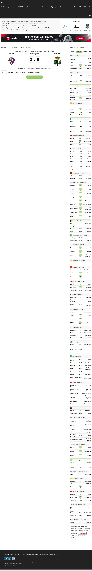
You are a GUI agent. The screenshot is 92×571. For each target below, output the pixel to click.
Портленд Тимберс (72, 428)
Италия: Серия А (76, 119)
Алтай (71, 465)
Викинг (89, 322)
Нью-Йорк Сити (74, 432)
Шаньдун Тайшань (88, 390)
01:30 (80, 374)
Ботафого (88, 359)
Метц (71, 161)
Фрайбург (88, 138)
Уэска (11, 54)
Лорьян (89, 161)
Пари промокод (65, 7)
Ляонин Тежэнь (74, 393)
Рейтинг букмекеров (8, 7)
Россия (29, 7)
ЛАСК (71, 255)
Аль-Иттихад (73, 240)
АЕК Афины (73, 352)
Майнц (72, 144)
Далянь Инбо (87, 404)
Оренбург (72, 59)
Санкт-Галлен (87, 269)
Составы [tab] (10, 72)
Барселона (73, 114)
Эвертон (88, 92)
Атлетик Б (72, 109)
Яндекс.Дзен (7, 565)
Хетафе (89, 112)
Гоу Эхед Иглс (74, 208)
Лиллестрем (87, 312)
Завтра (85, 51)
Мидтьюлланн (87, 330)
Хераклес (88, 193)
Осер (71, 169)
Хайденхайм (87, 141)
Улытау (72, 462)
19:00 (80, 129)
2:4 (80, 483)
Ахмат (71, 65)
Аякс (71, 216)
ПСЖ (71, 156)
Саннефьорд (73, 319)
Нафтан (72, 284)
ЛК (89, 7)
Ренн (71, 159)
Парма (72, 129)
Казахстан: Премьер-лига (79, 460)
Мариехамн (88, 474)
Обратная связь (15, 554)
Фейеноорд (73, 200)
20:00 (80, 175)
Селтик (72, 522)
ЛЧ (80, 7)
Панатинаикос (87, 352)
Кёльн (71, 141)
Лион (89, 154)
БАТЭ (89, 284)
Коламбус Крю (87, 432)
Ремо (71, 363)
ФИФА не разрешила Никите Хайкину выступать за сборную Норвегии (25, 23)
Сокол (71, 78)
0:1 (81, 121)
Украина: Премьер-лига (78, 260)
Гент (71, 223)
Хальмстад (88, 481)
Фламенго (88, 374)
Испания (45, 7)
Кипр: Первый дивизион (78, 444)
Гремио (72, 374)
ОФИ (89, 347)
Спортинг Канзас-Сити (87, 428)
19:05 (80, 238)
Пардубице (73, 297)
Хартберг (72, 251)
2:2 (80, 92)
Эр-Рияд (72, 238)
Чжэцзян (72, 397)
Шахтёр (89, 263)
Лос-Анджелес (74, 439)
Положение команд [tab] (34, 72)
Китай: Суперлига (77, 382)
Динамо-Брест (74, 290)
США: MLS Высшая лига (78, 417)
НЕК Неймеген (87, 204)
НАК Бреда (73, 197)
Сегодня (79, 51)
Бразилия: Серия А (77, 356)
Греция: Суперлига (77, 342)
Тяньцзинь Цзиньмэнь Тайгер (88, 397)
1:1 (81, 78)
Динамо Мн (88, 290)
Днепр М (88, 287)
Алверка (72, 178)
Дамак (89, 240)
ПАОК (89, 349)
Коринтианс (73, 372)
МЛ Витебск (73, 287)
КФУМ (72, 322)
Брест (89, 156)
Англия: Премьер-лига (78, 86)
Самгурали (88, 500)
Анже (71, 166)
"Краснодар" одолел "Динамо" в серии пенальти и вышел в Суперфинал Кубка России (29, 28)
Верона (72, 121)
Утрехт (89, 216)
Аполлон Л (73, 455)
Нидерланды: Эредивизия (79, 182)
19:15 (80, 413)
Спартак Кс (88, 78)
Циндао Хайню (74, 404)
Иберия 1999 (73, 497)
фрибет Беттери (82, 533)
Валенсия (88, 109)
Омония (72, 451)
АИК (71, 483)
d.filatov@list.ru (19, 563)
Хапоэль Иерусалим (73, 512)
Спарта (89, 189)
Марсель (88, 164)
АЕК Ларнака (87, 451)
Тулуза (72, 154)
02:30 (80, 377)
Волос (72, 344)
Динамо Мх (88, 65)
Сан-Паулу (88, 372)
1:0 (80, 59)
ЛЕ (85, 7)
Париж (89, 159)
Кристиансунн (87, 319)
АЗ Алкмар (88, 200)
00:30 (80, 365)
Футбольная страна (17, 562)
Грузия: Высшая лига (78, 491)
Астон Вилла (87, 95)
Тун (90, 276)
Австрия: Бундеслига (78, 244)
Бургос (57, 54)
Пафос (72, 447)
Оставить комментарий (34, 77)
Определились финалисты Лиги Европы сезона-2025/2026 (21, 25)
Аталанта (88, 131)
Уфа (71, 75)
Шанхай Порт (87, 401)
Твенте (72, 189)
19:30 (80, 68)
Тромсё (72, 315)
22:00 (80, 114)
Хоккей (58, 554)
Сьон (71, 276)
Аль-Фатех (88, 238)
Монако (72, 151)
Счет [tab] (3, 72)
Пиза (89, 126)
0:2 (80, 494)
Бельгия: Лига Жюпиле (78, 221)
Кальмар (72, 481)
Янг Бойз (72, 273)
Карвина (88, 297)
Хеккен (72, 486)
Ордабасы (88, 465)
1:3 (80, 297)
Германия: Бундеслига (78, 135)
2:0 (80, 312)
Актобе (72, 467)
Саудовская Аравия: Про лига (80, 235)
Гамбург (72, 138)
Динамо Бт (73, 500)
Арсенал (88, 98)
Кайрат (89, 462)
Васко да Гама (74, 377)
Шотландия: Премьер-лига (79, 519)
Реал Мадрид (87, 114)
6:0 (80, 429)
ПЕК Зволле (88, 185)
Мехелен (88, 228)
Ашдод (89, 515)
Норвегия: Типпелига (77, 309)
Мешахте (72, 494)
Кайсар (89, 467)
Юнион (72, 228)
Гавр (71, 164)
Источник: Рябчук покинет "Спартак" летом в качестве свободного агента (26, 21)
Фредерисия (87, 332)
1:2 (80, 269)
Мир (75, 7)
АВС (71, 175)
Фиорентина (73, 124)
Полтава (72, 263)
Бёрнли (72, 95)
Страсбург (88, 166)
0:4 (80, 263)
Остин (89, 435)
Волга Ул (88, 81)
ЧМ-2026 (21, 7)
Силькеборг (73, 335)
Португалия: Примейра (78, 173)
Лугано (72, 269)
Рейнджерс (88, 522)
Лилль (89, 151)
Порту (89, 175)
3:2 (80, 138)
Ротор (89, 75)
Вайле (72, 332)
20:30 (80, 144)
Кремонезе (73, 126)
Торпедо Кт (88, 497)
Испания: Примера (77, 103)
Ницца (89, 169)
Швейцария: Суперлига (78, 267)
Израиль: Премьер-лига (78, 504)
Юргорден (88, 483)
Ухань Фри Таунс (88, 386)
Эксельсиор (73, 212)
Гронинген (73, 204)
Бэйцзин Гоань (74, 401)
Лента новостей (43, 554)
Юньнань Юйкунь (86, 393)
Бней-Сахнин (87, 512)
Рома (89, 129)
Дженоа (89, 124)
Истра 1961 (88, 410)
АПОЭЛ (89, 455)
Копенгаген (88, 335)
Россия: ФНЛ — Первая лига (79, 72)
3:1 (80, 347)
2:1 (80, 62)
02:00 (80, 435)
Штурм (89, 251)
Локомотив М (73, 68)
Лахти (71, 474)
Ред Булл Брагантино (88, 368)
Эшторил (88, 178)
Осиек (72, 410)
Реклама (52, 554)
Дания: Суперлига (77, 327)
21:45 (80, 131)
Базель (89, 273)
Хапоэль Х (73, 515)
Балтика (89, 68)
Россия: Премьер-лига (76, 29)
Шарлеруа (88, 226)
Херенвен (88, 197)
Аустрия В (88, 247)
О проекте (6, 554)
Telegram (13, 565)
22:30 (80, 178)
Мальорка (72, 106)
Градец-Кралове (88, 304)
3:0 (81, 126)
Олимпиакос (73, 349)
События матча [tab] (20, 72)
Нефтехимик (73, 81)
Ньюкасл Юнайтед (88, 89)
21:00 (80, 240)
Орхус (89, 337)
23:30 (80, 432)
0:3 (80, 344)
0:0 (81, 124)
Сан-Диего (88, 424)
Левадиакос (87, 344)
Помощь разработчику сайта (29, 554)
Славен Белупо (74, 413)
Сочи (78, 21)
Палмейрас (88, 363)
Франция (54, 7)
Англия (37, 7)
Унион (89, 144)
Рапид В (72, 247)
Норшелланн (73, 330)
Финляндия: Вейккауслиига (79, 471)
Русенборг (73, 312)
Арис (71, 347)
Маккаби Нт (88, 508)
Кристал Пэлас (74, 92)
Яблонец (72, 304)
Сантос (72, 368)
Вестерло (88, 231)
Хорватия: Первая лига (78, 408)
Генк (71, 231)
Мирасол (72, 365)
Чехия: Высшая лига (77, 294)
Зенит (74, 21)
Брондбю (72, 337)
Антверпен (73, 226)
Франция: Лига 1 (76, 148)
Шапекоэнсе (87, 365)
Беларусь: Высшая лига (78, 281)
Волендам (88, 212)
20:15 (80, 231)
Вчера (72, 51)
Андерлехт (88, 223)
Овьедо (72, 112)
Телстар (72, 193)
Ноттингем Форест (73, 89)
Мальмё (89, 486)
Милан (72, 131)
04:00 (80, 439)
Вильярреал (88, 106)
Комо (89, 121)
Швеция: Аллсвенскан (78, 478)
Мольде (89, 315)
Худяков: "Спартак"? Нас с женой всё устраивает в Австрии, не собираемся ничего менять (30, 30)
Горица (89, 413)
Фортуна (72, 185)
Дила (89, 494)
